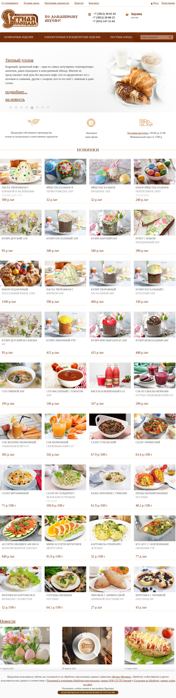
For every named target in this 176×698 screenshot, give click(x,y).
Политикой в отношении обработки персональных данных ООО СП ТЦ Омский (89, 680)
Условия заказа (31, 3)
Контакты (94, 3)
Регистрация (168, 3)
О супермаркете (10, 3)
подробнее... (16, 91)
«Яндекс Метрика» (121, 676)
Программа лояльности (57, 3)
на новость (15, 99)
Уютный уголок (19, 60)
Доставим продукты (137, 133)
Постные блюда (121, 37)
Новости (79, 3)
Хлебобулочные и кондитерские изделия (72, 37)
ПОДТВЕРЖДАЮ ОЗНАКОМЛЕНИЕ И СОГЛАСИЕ (88, 692)
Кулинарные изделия (18, 37)
